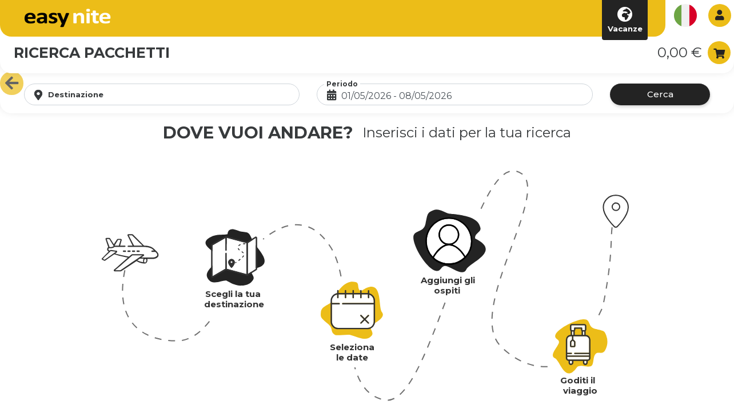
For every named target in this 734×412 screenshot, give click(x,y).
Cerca (660, 94)
